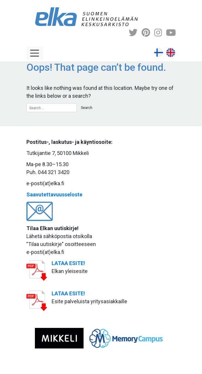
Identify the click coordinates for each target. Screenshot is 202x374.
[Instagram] (158, 33)
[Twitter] (133, 33)
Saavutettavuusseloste (54, 194)
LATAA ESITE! (68, 263)
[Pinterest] (146, 33)
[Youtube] (171, 33)
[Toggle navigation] (34, 53)
